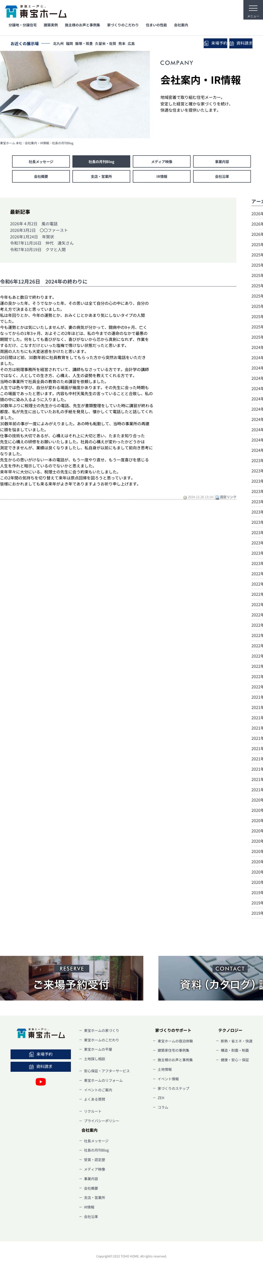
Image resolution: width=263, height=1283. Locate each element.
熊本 (128, 43)
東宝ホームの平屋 (98, 1051)
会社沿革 (222, 178)
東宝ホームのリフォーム (103, 1082)
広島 (139, 43)
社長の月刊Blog (62, 143)
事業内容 (222, 162)
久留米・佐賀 (110, 43)
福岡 (71, 43)
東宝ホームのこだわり (101, 1042)
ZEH (161, 1100)
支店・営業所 (101, 178)
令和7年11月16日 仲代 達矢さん (42, 245)
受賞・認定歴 (94, 1161)
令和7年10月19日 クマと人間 (38, 252)
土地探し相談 (94, 1061)
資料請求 (238, 44)
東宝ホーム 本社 (11, 143)
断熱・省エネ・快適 (236, 1043)
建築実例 (51, 24)
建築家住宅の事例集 (173, 1052)
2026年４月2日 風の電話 (34, 226)
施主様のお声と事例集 (82, 24)
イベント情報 (168, 1081)
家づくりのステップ (173, 1090)
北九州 (59, 43)
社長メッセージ (41, 162)
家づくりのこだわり (123, 24)
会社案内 (181, 24)
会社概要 (41, 178)
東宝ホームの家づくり (101, 1032)
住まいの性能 (156, 24)
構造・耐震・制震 (235, 1052)
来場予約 (209, 43)
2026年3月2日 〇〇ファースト (39, 232)
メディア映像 (162, 162)
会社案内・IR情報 (37, 143)
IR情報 (162, 178)
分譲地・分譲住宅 (23, 24)
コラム (163, 1109)
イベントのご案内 (98, 1092)
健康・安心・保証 (235, 1062)
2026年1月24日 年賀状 (32, 239)
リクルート (93, 1113)
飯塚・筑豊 (88, 43)
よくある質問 (94, 1101)
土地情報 (165, 1071)
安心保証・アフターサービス (107, 1073)
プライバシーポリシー (101, 1122)
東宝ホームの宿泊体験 (175, 1043)
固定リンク (228, 499)
